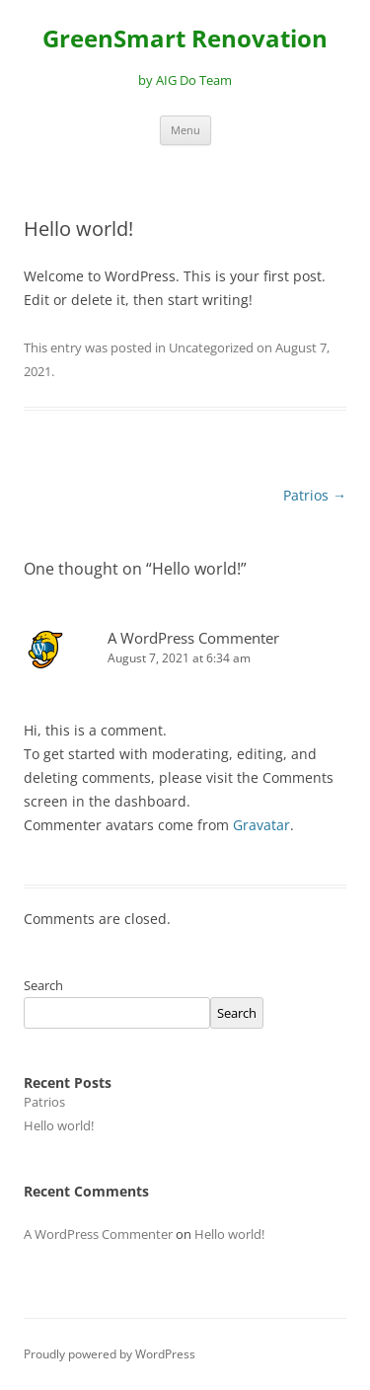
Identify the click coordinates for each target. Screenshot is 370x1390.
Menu (185, 129)
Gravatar (261, 824)
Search (43, 985)
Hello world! (59, 1125)
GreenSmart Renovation (185, 39)
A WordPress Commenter (193, 638)
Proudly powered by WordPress (109, 1354)
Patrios (314, 495)
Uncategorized (211, 347)
